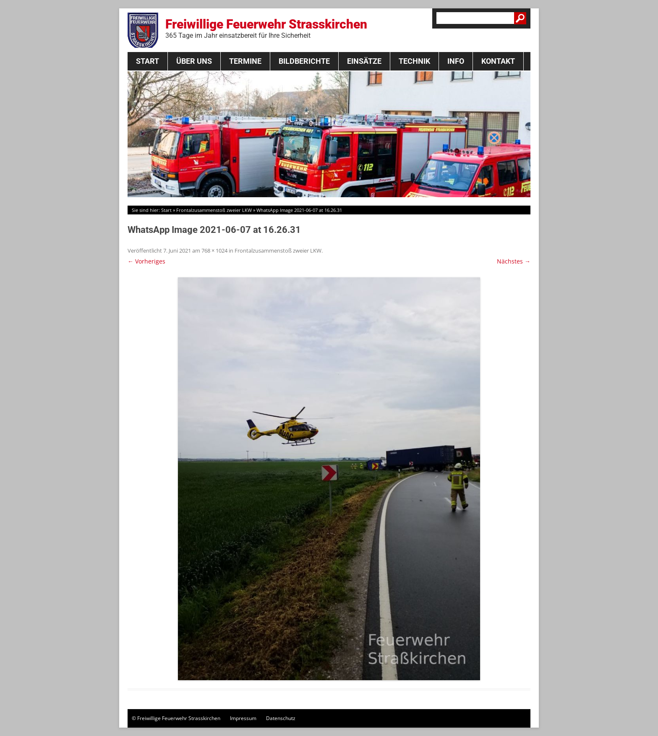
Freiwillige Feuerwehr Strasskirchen (266, 28)
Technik (414, 61)
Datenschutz (280, 718)
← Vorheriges (146, 261)
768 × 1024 (214, 250)
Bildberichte (304, 61)
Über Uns (194, 61)
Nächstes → (513, 261)
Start (147, 61)
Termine (245, 61)
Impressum (243, 718)
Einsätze (364, 61)
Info (455, 61)
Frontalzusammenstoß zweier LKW (214, 210)
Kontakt (498, 61)
